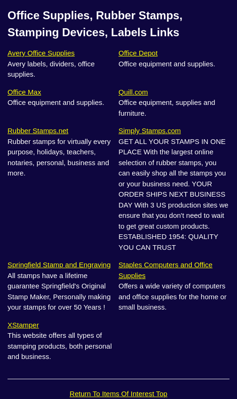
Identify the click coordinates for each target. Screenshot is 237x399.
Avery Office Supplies (41, 53)
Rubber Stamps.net (38, 131)
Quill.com (133, 92)
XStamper (23, 325)
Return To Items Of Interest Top (118, 394)
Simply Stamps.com (149, 131)
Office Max (24, 92)
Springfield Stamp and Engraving (59, 265)
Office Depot (138, 53)
